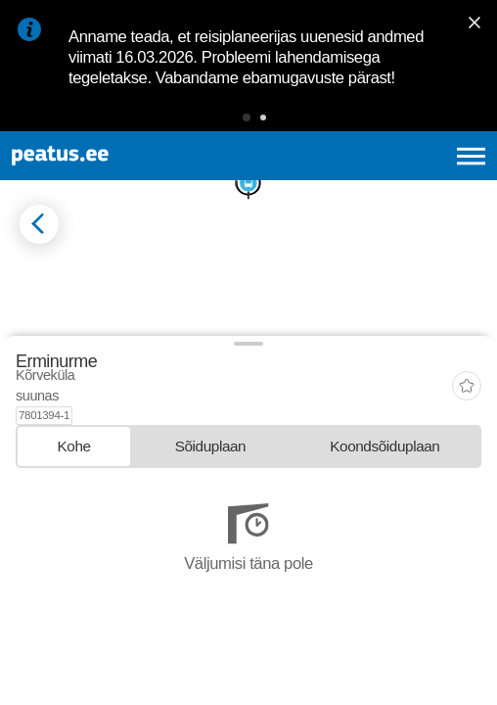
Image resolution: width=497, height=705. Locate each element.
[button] (246, 117)
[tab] (74, 607)
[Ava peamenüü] (471, 156)
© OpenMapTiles (50, 500)
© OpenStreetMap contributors (151, 500)
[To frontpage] (117, 155)
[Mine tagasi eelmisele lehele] (39, 224)
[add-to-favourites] (466, 557)
